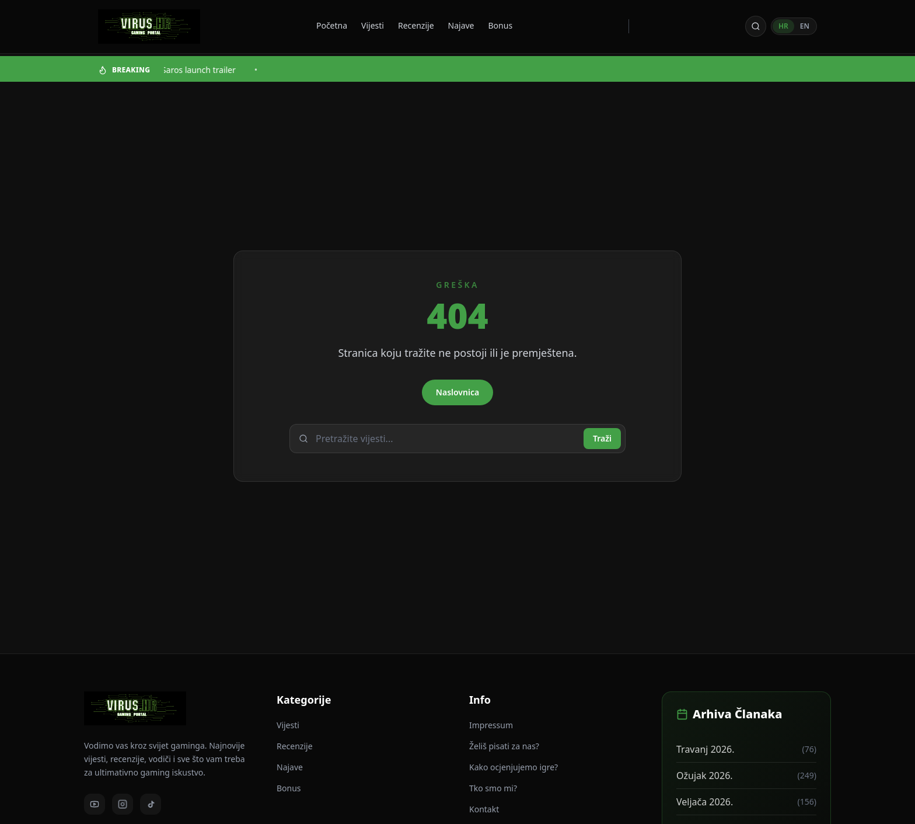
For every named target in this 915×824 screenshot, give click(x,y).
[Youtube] (94, 804)
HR (783, 26)
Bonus (500, 25)
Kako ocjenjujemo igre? (513, 767)
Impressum (491, 725)
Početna (331, 25)
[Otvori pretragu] (755, 26)
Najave (461, 25)
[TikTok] (150, 804)
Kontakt (484, 809)
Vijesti (372, 25)
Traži (602, 438)
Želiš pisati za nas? (504, 746)
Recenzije (416, 25)
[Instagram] (122, 804)
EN (804, 26)
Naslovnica (457, 392)
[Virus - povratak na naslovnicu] (149, 26)
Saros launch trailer (199, 69)
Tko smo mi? (493, 788)
